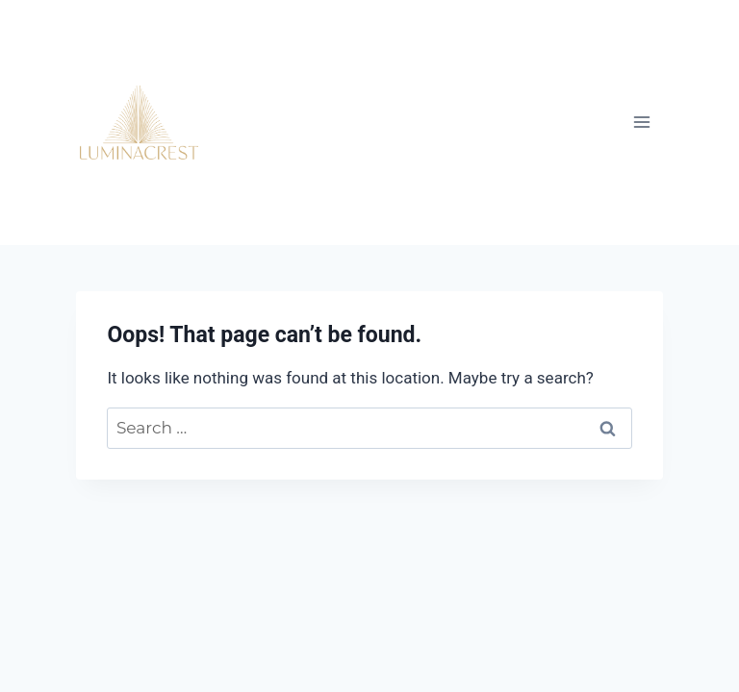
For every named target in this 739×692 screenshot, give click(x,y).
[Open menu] (641, 122)
